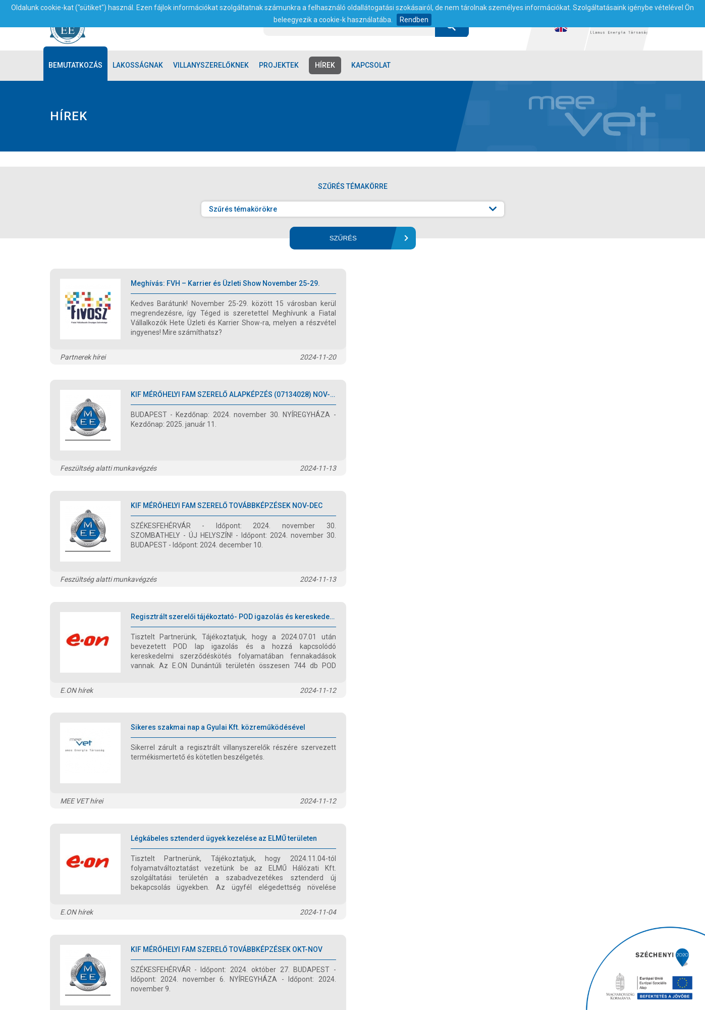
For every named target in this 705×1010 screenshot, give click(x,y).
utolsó (499, 829)
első (202, 829)
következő (456, 829)
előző (234, 829)
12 (398, 829)
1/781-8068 (447, 929)
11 (376, 829)
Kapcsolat (372, 66)
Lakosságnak (139, 66)
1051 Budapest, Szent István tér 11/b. (307, 929)
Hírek (326, 66)
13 (420, 829)
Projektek (280, 66)
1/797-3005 (406, 929)
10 (354, 829)
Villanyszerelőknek (212, 66)
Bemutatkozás (77, 66)
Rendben (414, 20)
